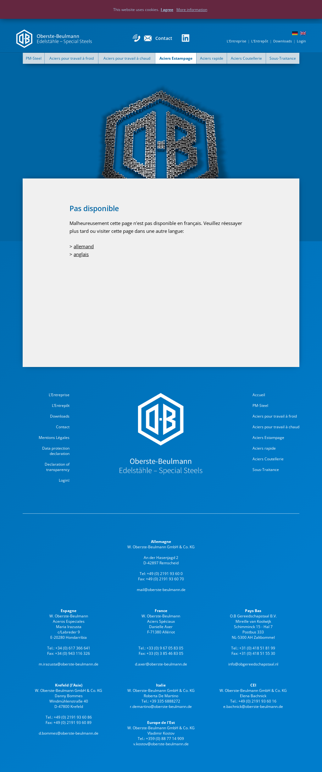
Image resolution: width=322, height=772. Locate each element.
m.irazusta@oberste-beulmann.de (68, 664)
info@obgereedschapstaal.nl (253, 664)
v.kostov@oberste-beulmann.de (161, 744)
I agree (167, 9)
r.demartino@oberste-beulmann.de (161, 706)
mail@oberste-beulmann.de (161, 589)
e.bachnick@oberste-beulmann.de (253, 706)
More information (191, 9)
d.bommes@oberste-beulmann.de (68, 733)
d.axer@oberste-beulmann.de (161, 664)
